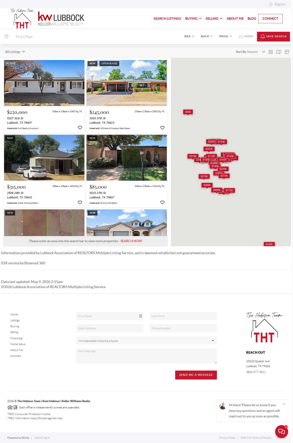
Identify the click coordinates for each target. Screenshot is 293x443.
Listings (15, 320)
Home (14, 314)
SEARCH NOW (131, 241)
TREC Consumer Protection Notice (28, 414)
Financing (16, 338)
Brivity (26, 437)
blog (252, 18)
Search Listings (167, 18)
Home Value (17, 344)
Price (225, 36)
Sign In (277, 4)
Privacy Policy (227, 437)
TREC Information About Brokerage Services (34, 418)
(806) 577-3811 (256, 372)
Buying (193, 18)
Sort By (241, 52)
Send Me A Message (196, 374)
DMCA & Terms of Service (256, 437)
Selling (214, 18)
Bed (190, 36)
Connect (270, 18)
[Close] (283, 404)
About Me (235, 18)
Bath (207, 36)
